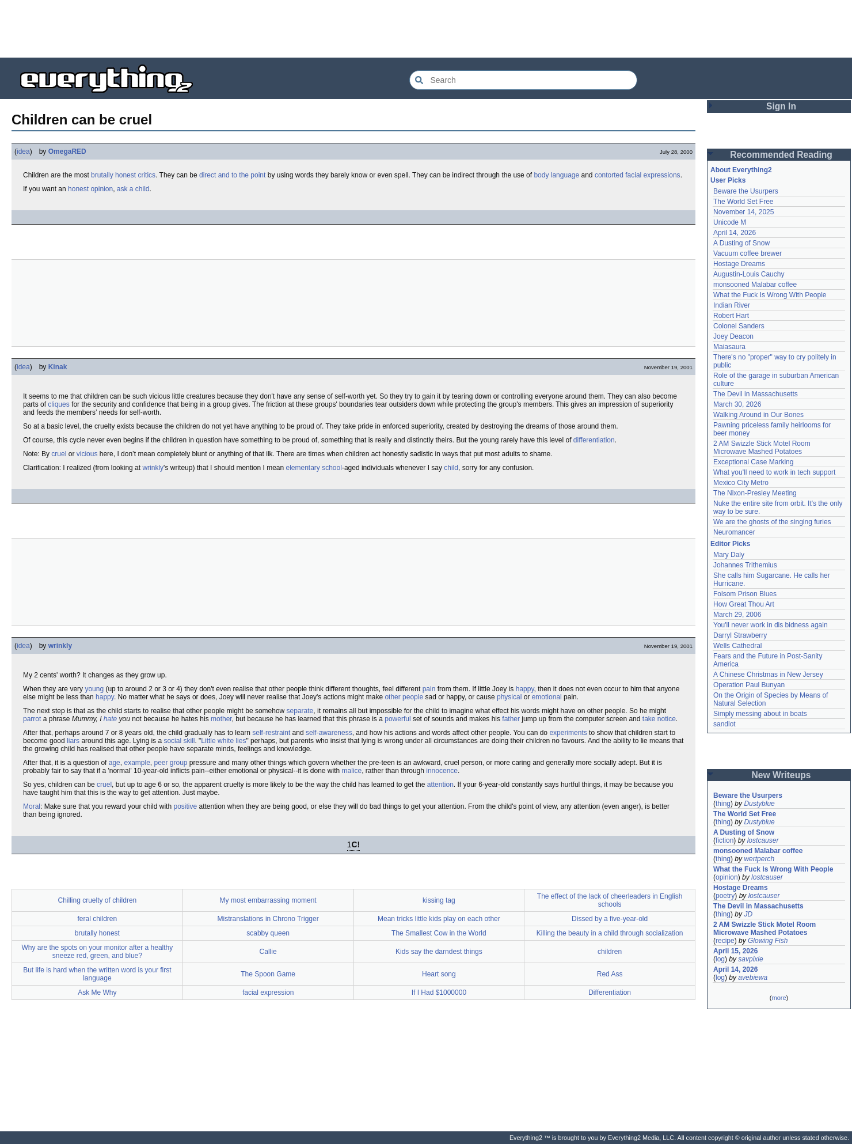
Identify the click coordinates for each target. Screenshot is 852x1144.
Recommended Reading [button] (781, 155)
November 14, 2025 (743, 212)
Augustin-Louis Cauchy (748, 274)
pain (429, 689)
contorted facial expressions (637, 175)
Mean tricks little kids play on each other (439, 919)
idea (23, 151)
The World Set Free (743, 202)
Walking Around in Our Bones (758, 415)
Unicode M (729, 222)
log (720, 959)
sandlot (724, 724)
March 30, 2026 (737, 404)
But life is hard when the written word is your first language (97, 974)
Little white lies (223, 741)
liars (73, 741)
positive (185, 806)
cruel (58, 454)
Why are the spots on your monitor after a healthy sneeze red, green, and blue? (97, 952)
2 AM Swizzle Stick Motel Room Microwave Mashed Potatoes (762, 448)
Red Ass (610, 974)
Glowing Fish (768, 941)
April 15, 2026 (735, 951)
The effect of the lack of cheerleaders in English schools (610, 900)
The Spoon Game (268, 974)
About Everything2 (741, 170)
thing (723, 804)
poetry (725, 896)
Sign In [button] (781, 106)
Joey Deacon (733, 336)
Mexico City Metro (741, 483)
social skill (179, 741)
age (114, 763)
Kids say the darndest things (438, 952)
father (511, 719)
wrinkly (152, 468)
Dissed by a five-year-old (610, 919)
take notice (659, 719)
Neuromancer (734, 532)
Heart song (439, 974)
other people (404, 697)
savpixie (750, 959)
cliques (58, 404)
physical (509, 697)
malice (352, 771)
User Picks (728, 180)
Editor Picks (730, 544)
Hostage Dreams (739, 264)
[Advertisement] (426, 29)
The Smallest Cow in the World (438, 933)
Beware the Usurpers (745, 191)
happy (525, 689)
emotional (547, 697)
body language (556, 175)
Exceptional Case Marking (753, 462)
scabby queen (268, 933)
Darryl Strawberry (740, 635)
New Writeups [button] (781, 775)
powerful (397, 719)
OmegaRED (67, 151)
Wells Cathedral (737, 646)
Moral (31, 806)
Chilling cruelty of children (97, 900)
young (94, 689)
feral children (97, 919)
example (137, 763)
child (451, 468)
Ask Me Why (97, 992)
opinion (727, 877)
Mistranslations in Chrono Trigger (268, 919)
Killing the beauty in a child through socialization (610, 933)
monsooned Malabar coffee (755, 285)
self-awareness (329, 733)
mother (221, 719)
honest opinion (90, 189)
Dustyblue (759, 804)
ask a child (133, 189)
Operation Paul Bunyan (749, 685)
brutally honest (113, 175)
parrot (32, 719)
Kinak (57, 367)
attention (440, 785)
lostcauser (763, 840)
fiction (724, 840)
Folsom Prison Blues (745, 594)
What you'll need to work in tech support (774, 472)
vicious (87, 454)
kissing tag (439, 900)
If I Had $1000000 (439, 992)
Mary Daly (728, 555)
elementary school (314, 468)
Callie (268, 952)
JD (748, 914)
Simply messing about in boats (760, 714)
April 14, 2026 (734, 233)
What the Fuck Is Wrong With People (770, 295)
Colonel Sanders (738, 326)
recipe (725, 941)
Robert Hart (731, 316)
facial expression (268, 992)
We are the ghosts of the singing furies (772, 522)
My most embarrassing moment (268, 900)
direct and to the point (232, 175)
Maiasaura (729, 347)
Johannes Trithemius (745, 565)
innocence (442, 771)
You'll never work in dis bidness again (770, 625)
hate (110, 719)
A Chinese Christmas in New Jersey (768, 675)
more (778, 997)
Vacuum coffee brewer (747, 253)
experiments (568, 733)
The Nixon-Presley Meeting (755, 493)
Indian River (731, 305)
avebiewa (752, 977)
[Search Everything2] (523, 80)
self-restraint (271, 733)
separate (300, 711)
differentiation (594, 440)
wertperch (759, 859)
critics (146, 175)
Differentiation (609, 992)
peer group (170, 763)
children (610, 952)
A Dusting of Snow (741, 243)
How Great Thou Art (743, 604)
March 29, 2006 (737, 615)
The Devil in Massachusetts (755, 394)
